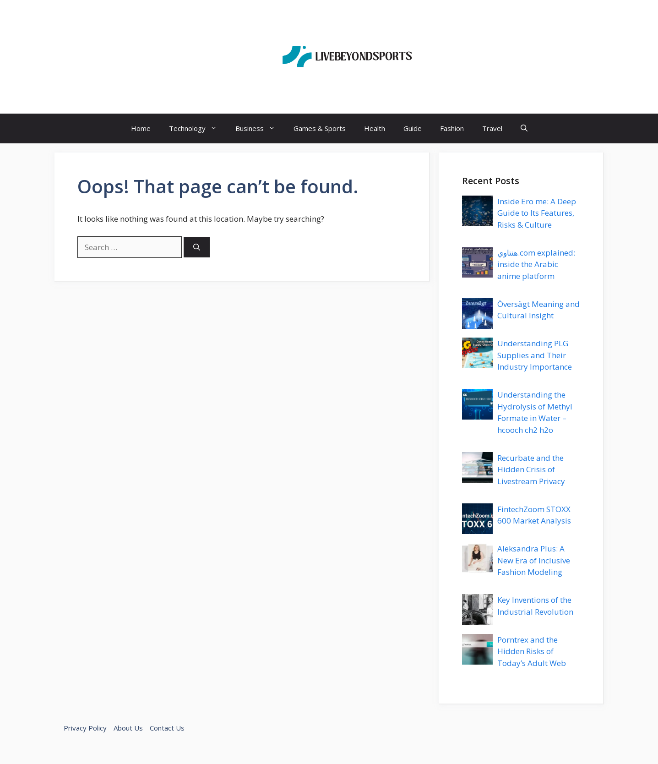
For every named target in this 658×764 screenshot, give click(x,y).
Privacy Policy (85, 727)
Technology (197, 128)
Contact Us (167, 727)
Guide (412, 128)
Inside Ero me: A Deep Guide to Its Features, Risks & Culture (536, 213)
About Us (128, 727)
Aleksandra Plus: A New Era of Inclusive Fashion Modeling (533, 560)
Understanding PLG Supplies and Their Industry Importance (534, 355)
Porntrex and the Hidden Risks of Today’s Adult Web (531, 651)
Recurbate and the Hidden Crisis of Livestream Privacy (531, 469)
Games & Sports (320, 128)
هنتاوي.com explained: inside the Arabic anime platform (536, 264)
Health (374, 128)
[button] (524, 128)
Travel (492, 128)
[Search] (197, 247)
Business (259, 128)
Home (141, 128)
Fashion (452, 128)
